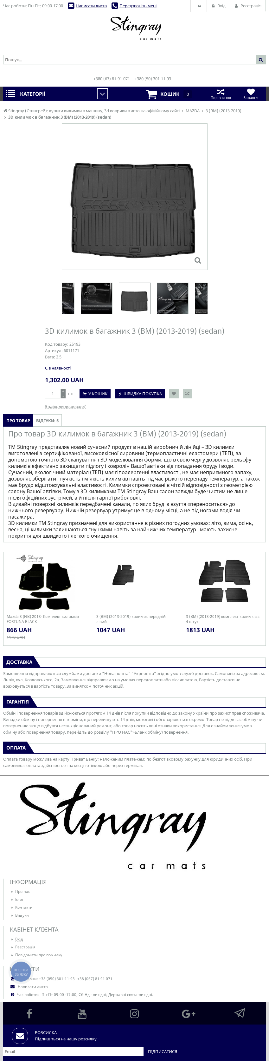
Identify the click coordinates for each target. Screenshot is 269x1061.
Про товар (18, 420)
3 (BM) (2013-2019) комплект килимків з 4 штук (222, 619)
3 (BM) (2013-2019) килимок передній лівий (131, 619)
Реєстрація (22, 947)
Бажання (251, 94)
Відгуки (19, 915)
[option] (135, 298)
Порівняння (221, 94)
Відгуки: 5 (47, 420)
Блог (16, 899)
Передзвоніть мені (138, 6)
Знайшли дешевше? (65, 406)
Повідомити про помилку (36, 955)
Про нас (20, 891)
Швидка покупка (143, 393)
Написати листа (91, 6)
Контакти (21, 907)
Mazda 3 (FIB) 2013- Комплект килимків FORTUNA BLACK (43, 619)
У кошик (97, 393)
